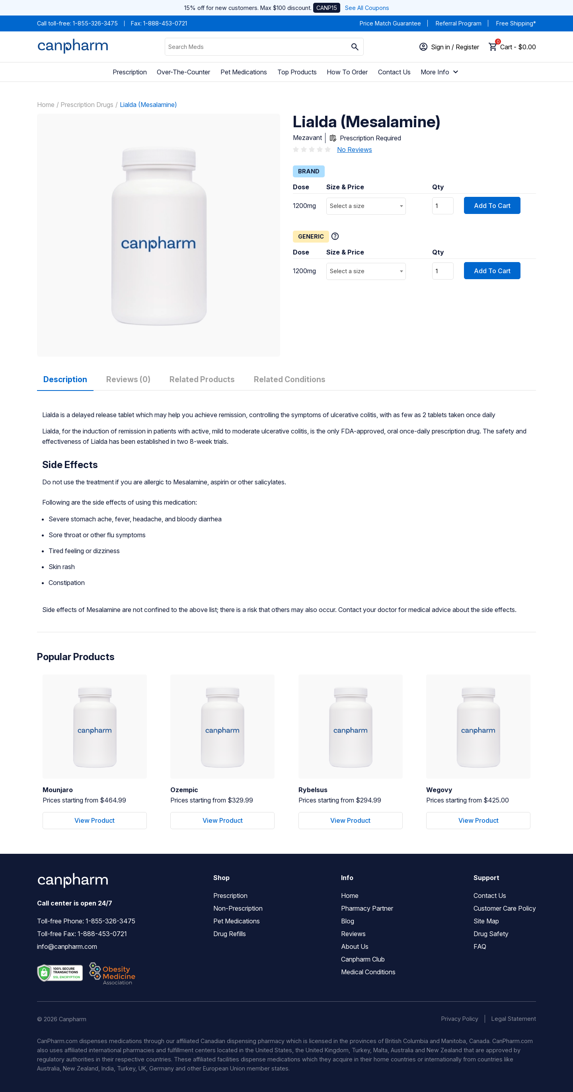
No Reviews (354, 149)
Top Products (297, 72)
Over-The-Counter (183, 72)
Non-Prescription (238, 908)
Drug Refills (229, 934)
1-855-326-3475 (95, 23)
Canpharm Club (363, 959)
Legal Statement (513, 1018)
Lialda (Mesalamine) (148, 105)
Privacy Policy (459, 1018)
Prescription (130, 72)
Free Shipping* (516, 23)
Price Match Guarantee (390, 23)
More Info (440, 72)
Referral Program (458, 23)
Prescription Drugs (86, 105)
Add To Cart (492, 206)
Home (46, 105)
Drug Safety (491, 934)
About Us (354, 946)
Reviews (353, 934)
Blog (347, 921)
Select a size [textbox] (347, 205)
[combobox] (366, 206)
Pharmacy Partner (367, 908)
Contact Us (394, 72)
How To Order (347, 72)
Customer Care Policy (505, 908)
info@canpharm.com (67, 946)
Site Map (486, 921)
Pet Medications (243, 72)
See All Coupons (367, 7)
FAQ (480, 946)
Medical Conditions (368, 972)
